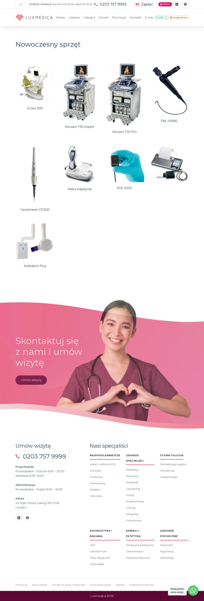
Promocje (119, 17)
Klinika (60, 17)
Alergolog (132, 514)
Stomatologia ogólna (173, 464)
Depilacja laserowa (138, 557)
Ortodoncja (167, 470)
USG (92, 545)
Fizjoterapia (97, 564)
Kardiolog (132, 469)
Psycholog (166, 551)
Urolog (130, 495)
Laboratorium (98, 551)
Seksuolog (166, 557)
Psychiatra (166, 545)
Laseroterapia (134, 551)
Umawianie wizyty (100, 584)
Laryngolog (133, 488)
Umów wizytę (31, 381)
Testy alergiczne (100, 557)
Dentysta (95, 470)
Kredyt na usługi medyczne (68, 584)
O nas (149, 17)
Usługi (89, 17)
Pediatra (95, 489)
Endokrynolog (135, 501)
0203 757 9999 (113, 4)
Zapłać (147, 4)
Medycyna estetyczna (140, 545)
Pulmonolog (133, 520)
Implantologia (168, 476)
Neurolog (132, 475)
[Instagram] (176, 4)
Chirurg (130, 507)
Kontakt (135, 17)
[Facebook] (185, 4)
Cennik (103, 17)
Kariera (120, 584)
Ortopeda (132, 482)
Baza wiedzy (40, 584)
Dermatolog (97, 483)
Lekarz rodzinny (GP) (103, 464)
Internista (96, 495)
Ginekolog (96, 476)
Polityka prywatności (141, 584)
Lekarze (74, 17)
